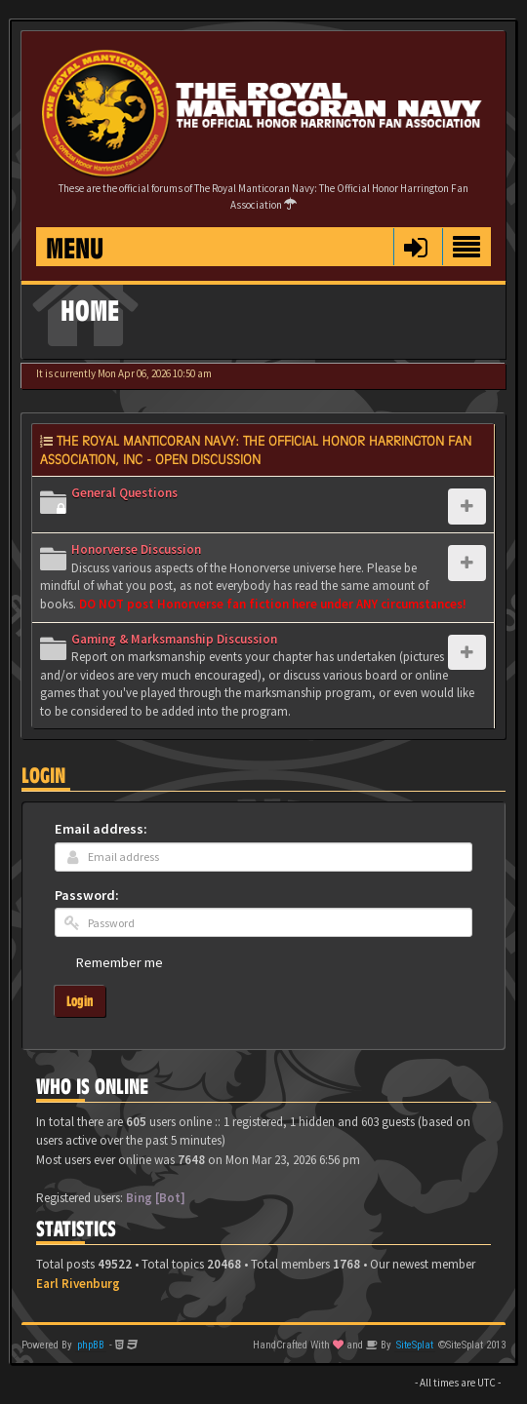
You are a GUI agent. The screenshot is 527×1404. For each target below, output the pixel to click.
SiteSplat (414, 1345)
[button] (415, 246)
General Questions (124, 493)
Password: (87, 895)
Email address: (101, 829)
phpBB (90, 1345)
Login (43, 775)
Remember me (119, 962)
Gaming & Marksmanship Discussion (174, 639)
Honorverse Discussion (136, 549)
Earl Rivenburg (78, 1283)
